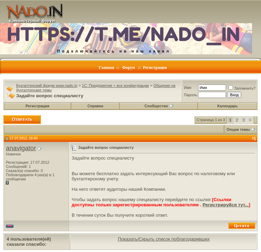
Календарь (227, 106)
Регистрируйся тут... (225, 204)
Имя (187, 88)
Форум (128, 67)
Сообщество (158, 106)
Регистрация (155, 67)
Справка (95, 106)
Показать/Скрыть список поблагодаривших (163, 239)
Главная (106, 67)
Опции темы (238, 129)
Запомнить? (241, 88)
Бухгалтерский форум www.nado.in (47, 85)
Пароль (190, 95)
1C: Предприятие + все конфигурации (115, 85)
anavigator (21, 148)
